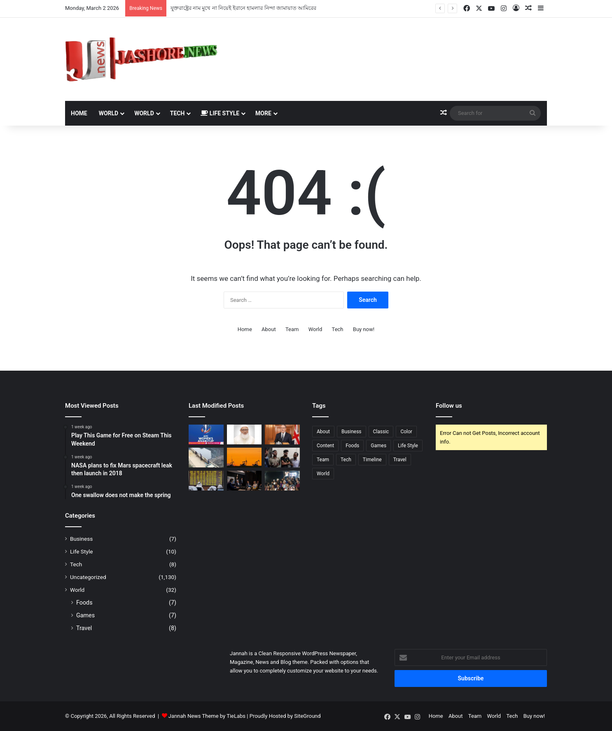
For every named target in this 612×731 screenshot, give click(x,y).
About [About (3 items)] (323, 431)
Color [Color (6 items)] (406, 431)
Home (79, 113)
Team (292, 329)
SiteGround (307, 716)
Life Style (220, 113)
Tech (177, 113)
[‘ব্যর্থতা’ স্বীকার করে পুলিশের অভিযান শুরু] (206, 457)
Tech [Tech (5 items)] (346, 459)
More (263, 113)
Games (85, 615)
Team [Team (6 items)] (323, 459)
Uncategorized (88, 577)
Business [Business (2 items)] (351, 431)
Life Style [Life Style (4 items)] (408, 445)
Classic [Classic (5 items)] (381, 431)
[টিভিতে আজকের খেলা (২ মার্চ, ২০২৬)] (206, 434)
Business (81, 538)
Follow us (449, 405)
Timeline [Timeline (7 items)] (372, 459)
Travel (84, 628)
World (109, 113)
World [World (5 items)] (323, 473)
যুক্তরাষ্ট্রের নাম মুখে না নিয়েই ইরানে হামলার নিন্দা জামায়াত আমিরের (243, 8)
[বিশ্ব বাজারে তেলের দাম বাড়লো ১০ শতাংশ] (244, 457)
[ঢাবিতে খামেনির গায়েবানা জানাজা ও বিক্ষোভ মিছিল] (282, 480)
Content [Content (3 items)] (325, 445)
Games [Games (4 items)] (378, 445)
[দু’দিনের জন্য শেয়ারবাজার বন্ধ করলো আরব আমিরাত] (206, 480)
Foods (84, 602)
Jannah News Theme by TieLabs (206, 716)
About (269, 329)
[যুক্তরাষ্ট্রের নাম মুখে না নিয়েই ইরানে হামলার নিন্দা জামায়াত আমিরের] (244, 434)
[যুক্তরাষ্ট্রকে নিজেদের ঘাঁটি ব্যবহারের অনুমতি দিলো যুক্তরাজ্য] (282, 434)
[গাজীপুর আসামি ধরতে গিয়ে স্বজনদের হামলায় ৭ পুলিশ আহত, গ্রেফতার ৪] (282, 457)
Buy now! (363, 329)
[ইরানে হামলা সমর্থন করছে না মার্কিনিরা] (244, 480)
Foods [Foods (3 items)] (352, 445)
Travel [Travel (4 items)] (399, 459)
